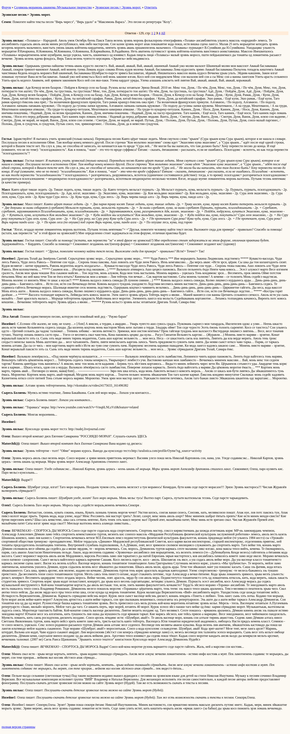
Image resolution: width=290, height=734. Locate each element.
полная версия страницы (18, 727)
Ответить (150, 7)
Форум (6, 7)
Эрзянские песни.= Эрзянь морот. (118, 7)
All (163, 33)
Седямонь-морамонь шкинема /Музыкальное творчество (53, 7)
